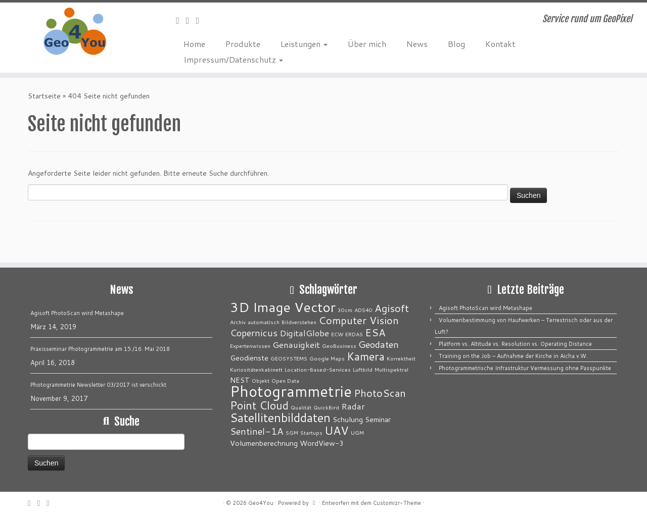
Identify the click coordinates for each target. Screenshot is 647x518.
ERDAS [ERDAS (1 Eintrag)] (354, 334)
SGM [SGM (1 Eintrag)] (292, 432)
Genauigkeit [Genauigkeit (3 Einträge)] (296, 344)
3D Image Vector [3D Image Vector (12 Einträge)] (283, 307)
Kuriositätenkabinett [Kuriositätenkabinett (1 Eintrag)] (256, 369)
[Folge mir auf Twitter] (191, 20)
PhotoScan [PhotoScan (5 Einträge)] (380, 393)
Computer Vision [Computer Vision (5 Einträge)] (358, 320)
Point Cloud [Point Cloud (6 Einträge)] (259, 405)
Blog (456, 43)
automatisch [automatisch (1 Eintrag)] (264, 322)
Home (194, 43)
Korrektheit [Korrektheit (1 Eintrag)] (401, 358)
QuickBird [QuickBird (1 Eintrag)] (326, 407)
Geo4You (260, 503)
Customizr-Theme (397, 503)
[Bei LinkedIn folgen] (201, 20)
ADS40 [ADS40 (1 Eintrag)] (363, 310)
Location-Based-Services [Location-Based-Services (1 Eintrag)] (318, 369)
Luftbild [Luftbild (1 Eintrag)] (363, 369)
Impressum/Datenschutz (233, 59)
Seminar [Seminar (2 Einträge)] (378, 419)
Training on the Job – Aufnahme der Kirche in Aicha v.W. (513, 356)
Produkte (242, 43)
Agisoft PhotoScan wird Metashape (77, 313)
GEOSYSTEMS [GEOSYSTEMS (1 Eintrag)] (288, 358)
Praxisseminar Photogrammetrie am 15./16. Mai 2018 (100, 349)
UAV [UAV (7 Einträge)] (337, 430)
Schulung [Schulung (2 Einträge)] (348, 419)
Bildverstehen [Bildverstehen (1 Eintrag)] (299, 322)
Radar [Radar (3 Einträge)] (353, 406)
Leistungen (304, 43)
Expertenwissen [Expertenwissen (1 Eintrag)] (250, 345)
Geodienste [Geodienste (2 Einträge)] (249, 357)
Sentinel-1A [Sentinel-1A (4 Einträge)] (257, 431)
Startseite (44, 96)
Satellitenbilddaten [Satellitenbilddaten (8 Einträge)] (280, 417)
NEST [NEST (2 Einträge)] (240, 380)
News (417, 43)
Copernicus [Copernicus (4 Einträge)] (254, 332)
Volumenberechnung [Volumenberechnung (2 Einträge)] (264, 443)
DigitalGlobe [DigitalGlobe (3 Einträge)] (304, 333)
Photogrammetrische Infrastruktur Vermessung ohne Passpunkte (525, 368)
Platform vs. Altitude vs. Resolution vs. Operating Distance (515, 344)
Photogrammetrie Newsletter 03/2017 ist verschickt (98, 385)
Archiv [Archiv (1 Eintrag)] (238, 322)
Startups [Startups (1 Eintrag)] (311, 432)
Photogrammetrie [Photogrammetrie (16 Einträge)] (291, 391)
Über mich (367, 43)
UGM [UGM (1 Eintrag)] (357, 432)
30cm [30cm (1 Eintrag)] (345, 310)
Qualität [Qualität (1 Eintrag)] (301, 407)
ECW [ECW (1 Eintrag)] (337, 334)
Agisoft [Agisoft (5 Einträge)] (392, 308)
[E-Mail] (181, 20)
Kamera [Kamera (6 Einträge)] (366, 356)
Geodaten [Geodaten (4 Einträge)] (378, 344)
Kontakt (500, 43)
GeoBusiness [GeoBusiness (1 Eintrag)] (339, 345)
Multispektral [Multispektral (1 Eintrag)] (391, 369)
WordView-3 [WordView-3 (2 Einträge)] (322, 443)
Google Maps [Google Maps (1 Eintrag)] (327, 358)
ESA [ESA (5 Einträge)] (375, 332)
